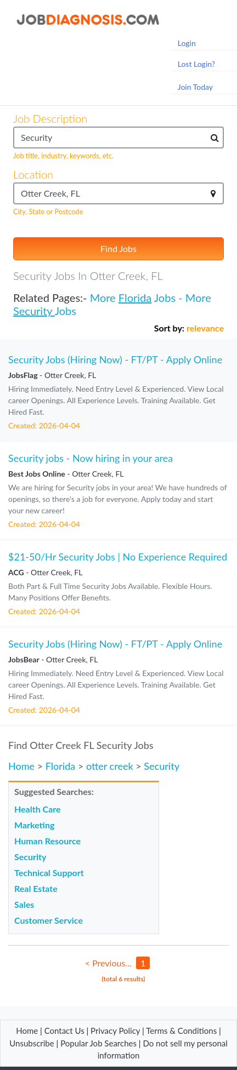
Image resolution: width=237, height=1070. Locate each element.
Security (34, 310)
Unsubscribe (31, 1043)
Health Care (37, 809)
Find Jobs (118, 248)
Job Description (50, 118)
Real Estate (36, 888)
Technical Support (49, 872)
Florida (135, 297)
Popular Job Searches (98, 1043)
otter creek (109, 766)
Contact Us (64, 1030)
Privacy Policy (115, 1030)
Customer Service (48, 920)
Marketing (34, 825)
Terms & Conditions (182, 1030)
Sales (24, 904)
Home (21, 766)
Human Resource (47, 841)
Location (33, 174)
